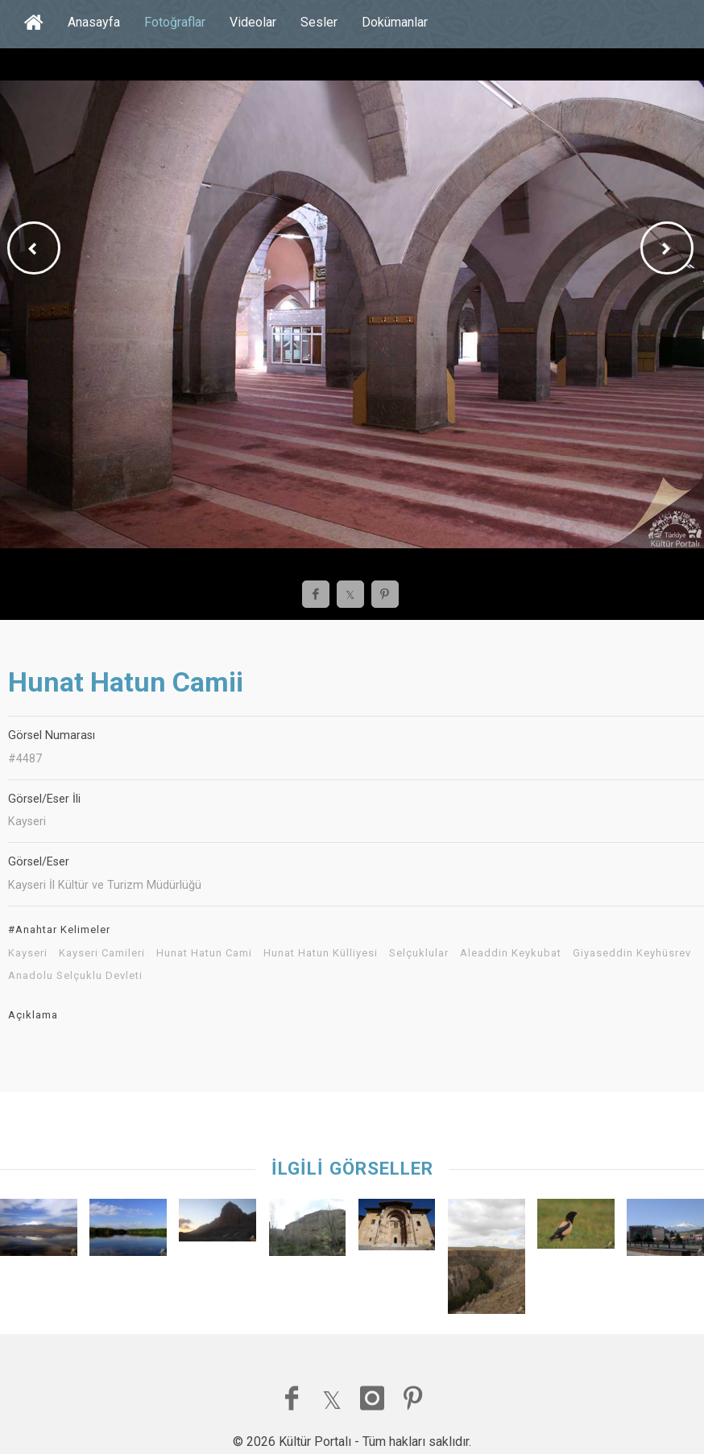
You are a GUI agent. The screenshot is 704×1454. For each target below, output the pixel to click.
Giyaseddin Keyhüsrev (632, 953)
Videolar (253, 22)
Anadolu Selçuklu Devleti (75, 975)
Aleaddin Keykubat (510, 953)
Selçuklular (419, 953)
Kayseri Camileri (102, 953)
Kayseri (28, 953)
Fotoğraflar (174, 22)
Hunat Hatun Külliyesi (320, 953)
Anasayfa (94, 22)
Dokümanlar (395, 22)
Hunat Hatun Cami (204, 953)
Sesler (319, 22)
